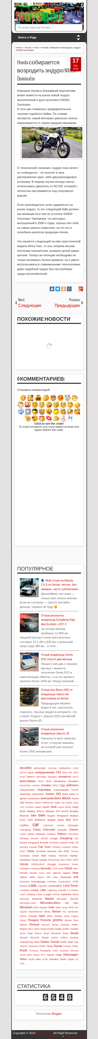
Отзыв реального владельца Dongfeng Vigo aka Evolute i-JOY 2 (58, 620)
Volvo (23, 959)
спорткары (44, 789)
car (36, 824)
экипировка (33, 798)
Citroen (73, 829)
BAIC (68, 807)
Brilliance (40, 819)
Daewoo (40, 833)
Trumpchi (45, 950)
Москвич (73, 781)
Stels (36, 941)
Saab (58, 928)
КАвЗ (22, 776)
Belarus (40, 811)
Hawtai (43, 859)
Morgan (43, 907)
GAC (22, 851)
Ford (48, 846)
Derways (24, 838)
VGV (43, 955)
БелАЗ (23, 772)
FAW (71, 842)
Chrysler (62, 829)
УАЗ (58, 793)
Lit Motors (73, 890)
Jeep (75, 872)
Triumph (67, 946)
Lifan (43, 890)
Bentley (74, 811)
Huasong (34, 868)
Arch (22, 807)
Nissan (56, 911)
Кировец (52, 776)
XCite (45, 959)
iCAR (54, 868)
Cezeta (60, 825)
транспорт (38, 793)
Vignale (50, 955)
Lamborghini (55, 885)
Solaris (54, 937)
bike (33, 815)
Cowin (23, 834)
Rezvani (46, 924)
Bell (58, 811)
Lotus (39, 894)
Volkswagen (70, 954)
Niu (64, 911)
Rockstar (65, 924)
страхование (61, 789)
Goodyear (25, 855)
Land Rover (70, 885)
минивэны (60, 781)
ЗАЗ (64, 772)
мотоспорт (25, 785)
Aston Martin (42, 807)
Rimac (55, 924)
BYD (75, 819)
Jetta (32, 877)
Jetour (23, 877)
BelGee (50, 811)
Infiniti (68, 868)
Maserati (37, 898)
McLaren (62, 898)
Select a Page (27, 37)
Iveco (41, 873)
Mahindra (66, 894)
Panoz (23, 920)
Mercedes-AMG (28, 903)
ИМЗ (75, 772)
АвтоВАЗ (26, 767)
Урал (65, 793)
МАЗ (48, 781)
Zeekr (63, 959)
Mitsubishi (26, 907)
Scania (74, 928)
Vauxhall (64, 950)
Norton (23, 916)
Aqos (75, 802)
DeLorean (73, 834)
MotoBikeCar (44, 1033)
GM (60, 851)
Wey (38, 959)
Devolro (35, 838)
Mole (36, 907)
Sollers (63, 937)
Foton (75, 847)
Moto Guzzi (62, 907)
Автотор (52, 768)
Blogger (56, 1013)
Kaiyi (55, 877)
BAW (23, 811)
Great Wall (39, 855)
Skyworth (34, 937)
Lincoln (62, 890)
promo (57, 920)
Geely (30, 851)
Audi (53, 806)
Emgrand (33, 842)
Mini (75, 902)
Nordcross (73, 911)
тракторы (25, 793)
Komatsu (51, 881)
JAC (48, 872)
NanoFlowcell (35, 911)
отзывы (46, 785)
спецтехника (27, 789)
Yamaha (53, 959)
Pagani (74, 916)
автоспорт (40, 768)
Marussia (24, 899)
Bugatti (51, 819)
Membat (74, 899)
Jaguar (66, 872)
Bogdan (51, 815)
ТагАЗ (74, 789)
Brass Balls (26, 820)
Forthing (56, 847)
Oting (66, 916)
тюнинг (50, 793)
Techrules (33, 946)
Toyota (58, 945)
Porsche (46, 920)
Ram (75, 920)
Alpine (37, 802)
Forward (66, 847)
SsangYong (26, 941)
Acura (75, 798)
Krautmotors (64, 881)
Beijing (31, 811)
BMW (41, 815)
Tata (76, 942)
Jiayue (40, 877)
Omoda (32, 916)
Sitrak (65, 933)
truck (23, 950)
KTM (75, 881)
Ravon (23, 924)
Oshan (58, 916)
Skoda (74, 933)
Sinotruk (55, 933)
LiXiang (30, 894)
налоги (36, 785)
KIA (76, 876)
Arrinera (30, 807)
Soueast (74, 937)
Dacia (31, 833)
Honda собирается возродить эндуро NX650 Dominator (47, 71)
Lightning (52, 890)
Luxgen (47, 894)
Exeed (63, 842)
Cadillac (24, 825)
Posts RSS (55, 1036)
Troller (75, 946)
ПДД (62, 785)
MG (67, 902)
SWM (63, 941)
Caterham (48, 825)
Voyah (31, 959)
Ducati (23, 842)
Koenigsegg (38, 881)
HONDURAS (37, 864)
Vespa (36, 955)
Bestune (24, 815)
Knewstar (25, 881)
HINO (69, 860)
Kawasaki (65, 877)
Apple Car (59, 802)
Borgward (62, 815)
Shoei (46, 933)
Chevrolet (49, 829)
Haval (34, 859)
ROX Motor (34, 929)
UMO (55, 950)
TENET (42, 946)
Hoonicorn (64, 864)
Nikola (47, 911)
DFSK (44, 838)
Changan (73, 825)
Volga (58, 954)
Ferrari (33, 847)
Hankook (63, 855)
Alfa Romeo (27, 802)
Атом (75, 768)
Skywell (24, 937)
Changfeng (25, 830)
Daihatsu (51, 834)
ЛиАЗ (41, 781)
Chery (37, 829)
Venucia (74, 950)
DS (76, 838)
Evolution (54, 842)
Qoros (68, 920)
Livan (22, 894)
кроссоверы (28, 781)
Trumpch (33, 950)
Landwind (25, 890)
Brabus (74, 815)
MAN (75, 894)
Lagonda (42, 885)
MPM (71, 907)
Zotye (71, 959)
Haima (52, 855)
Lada (32, 885)
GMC (67, 851)
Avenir (61, 807)
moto (51, 907)
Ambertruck (48, 802)
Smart (45, 937)
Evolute (44, 842)
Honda (24, 864)
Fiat (40, 846)
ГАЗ (58, 772)
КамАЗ (30, 776)
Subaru (45, 941)
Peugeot (33, 920)
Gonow (74, 851)
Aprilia (69, 802)
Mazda (49, 898)
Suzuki (55, 941)
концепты (65, 776)
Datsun (62, 833)
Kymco (24, 885)
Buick (60, 819)
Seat (29, 933)
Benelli (64, 811)
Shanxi (38, 933)
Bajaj (75, 807)
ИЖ (70, 772)
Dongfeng (66, 838)
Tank (70, 941)
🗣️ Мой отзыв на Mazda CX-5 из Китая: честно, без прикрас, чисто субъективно (59, 585)
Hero (62, 860)
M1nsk (56, 894)
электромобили (50, 798)
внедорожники (45, 772)
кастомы (41, 776)
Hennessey (53, 860)
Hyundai (46, 868)
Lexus (34, 890)
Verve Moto (26, 955)
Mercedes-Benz (50, 902)
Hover (75, 864)
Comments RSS (75, 1036)
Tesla (50, 946)
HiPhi (75, 860)
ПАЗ (55, 785)
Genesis (51, 851)
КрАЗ (75, 776)
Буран (31, 772)
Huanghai (25, 868)
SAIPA (65, 928)
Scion (23, 933)
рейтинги (72, 785)
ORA (49, 916)
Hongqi (52, 864)
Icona (61, 868)
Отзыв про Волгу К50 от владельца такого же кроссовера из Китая (57, 694)
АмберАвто (65, 768)
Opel (42, 915)
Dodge (54, 838)
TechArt (24, 946)
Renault (34, 924)
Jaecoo (57, 872)
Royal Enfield (47, 929)
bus (68, 819)
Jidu (48, 877)
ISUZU (34, 872)
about (66, 798)
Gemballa (41, 851)
